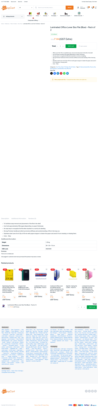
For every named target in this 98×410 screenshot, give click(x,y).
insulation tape (13, 337)
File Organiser (53, 68)
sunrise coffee (29, 343)
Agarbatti (44, 357)
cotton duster (92, 348)
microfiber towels (83, 348)
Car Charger (53, 329)
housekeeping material (80, 361)
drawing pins (21, 332)
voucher (18, 362)
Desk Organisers (15, 329)
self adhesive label (65, 356)
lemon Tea (44, 337)
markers (5, 345)
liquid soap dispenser (90, 359)
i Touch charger (62, 332)
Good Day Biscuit (36, 348)
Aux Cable (66, 329)
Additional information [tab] (18, 218)
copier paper (5, 350)
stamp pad (11, 336)
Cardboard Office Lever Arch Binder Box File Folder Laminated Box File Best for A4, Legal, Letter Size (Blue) (56, 289)
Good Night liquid (30, 354)
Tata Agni (40, 331)
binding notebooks (13, 356)
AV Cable (60, 329)
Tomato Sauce (29, 353)
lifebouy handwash (85, 354)
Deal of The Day (64, 67)
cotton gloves (85, 368)
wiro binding (13, 354)
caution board (90, 343)
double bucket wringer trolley (82, 336)
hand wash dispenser (86, 357)
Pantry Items (29, 329)
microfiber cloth (92, 347)
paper (21, 348)
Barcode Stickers (64, 359)
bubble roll (55, 363)
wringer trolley (92, 334)
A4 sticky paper (55, 355)
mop (80, 332)
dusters (12, 364)
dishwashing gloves (91, 364)
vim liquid (91, 337)
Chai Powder (40, 329)
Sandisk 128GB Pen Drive (56, 337)
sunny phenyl (93, 340)
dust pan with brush (82, 334)
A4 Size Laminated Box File (85, 67)
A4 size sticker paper (66, 355)
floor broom (78, 331)
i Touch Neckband (61, 336)
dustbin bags (82, 343)
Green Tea (28, 337)
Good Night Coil (43, 356)
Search (69, 7)
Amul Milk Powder (42, 345)
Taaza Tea (40, 340)
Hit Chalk (45, 353)
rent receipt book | (19, 359)
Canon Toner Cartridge (17, 370)
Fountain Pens (15, 343)
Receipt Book (20, 357)
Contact (26, 1)
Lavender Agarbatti (36, 361)
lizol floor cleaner (79, 342)
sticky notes (19, 334)
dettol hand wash (89, 356)
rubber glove (78, 365)
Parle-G (45, 348)
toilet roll (90, 353)
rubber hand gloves (86, 365)
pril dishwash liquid (87, 339)
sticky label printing (55, 356)
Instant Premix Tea (42, 336)
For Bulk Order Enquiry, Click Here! (89, 1)
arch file (16, 351)
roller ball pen (15, 342)
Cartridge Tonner (6, 370)
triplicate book (15, 361)
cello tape (63, 348)
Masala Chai (29, 334)
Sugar (35, 343)
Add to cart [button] (14, 297)
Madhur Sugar (41, 343)
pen (11, 340)
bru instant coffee (33, 342)
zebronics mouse (68, 339)
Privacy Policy (45, 405)
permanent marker (13, 345)
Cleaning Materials (91, 361)
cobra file (21, 351)
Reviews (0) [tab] (32, 218)
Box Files (20, 23)
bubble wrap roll (62, 361)
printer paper (12, 350)
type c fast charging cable (65, 331)
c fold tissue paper (84, 351)
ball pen (9, 342)
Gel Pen (21, 343)
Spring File (6, 353)
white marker (17, 347)
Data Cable (55, 331)
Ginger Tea (34, 336)
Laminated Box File (61, 68)
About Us (20, 1)
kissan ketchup (43, 351)
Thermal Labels (64, 358)
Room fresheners (79, 329)
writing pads (5, 354)
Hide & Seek (39, 350)
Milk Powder (33, 345)
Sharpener (20, 340)
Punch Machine (15, 331)
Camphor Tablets (36, 357)
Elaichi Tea (28, 339)
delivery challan (12, 357)
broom (86, 329)
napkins (91, 350)
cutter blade (5, 336)
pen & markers (11, 339)
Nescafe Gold (33, 340)
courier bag (69, 353)
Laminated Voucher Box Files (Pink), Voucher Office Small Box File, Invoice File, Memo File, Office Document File (88, 289)
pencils (15, 340)
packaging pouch (61, 353)
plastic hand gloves (87, 362)
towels (76, 348)
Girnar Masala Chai (38, 334)
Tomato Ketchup (34, 351)
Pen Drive (69, 336)
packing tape (57, 348)
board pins (6, 334)
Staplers (8, 331)
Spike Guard (60, 334)
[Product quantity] (60, 46)
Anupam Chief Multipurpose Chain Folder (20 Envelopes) (24, 288)
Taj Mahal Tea (43, 342)
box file (94, 67)
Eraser (4, 342)
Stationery (7, 23)
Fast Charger (53, 332)
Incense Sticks (30, 359)
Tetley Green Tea (36, 337)
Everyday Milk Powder (31, 347)
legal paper (20, 350)
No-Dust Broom (87, 331)
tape (19, 337)
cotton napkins (88, 345)
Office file (68, 68)
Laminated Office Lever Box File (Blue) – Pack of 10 (40, 288)
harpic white (88, 342)
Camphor (28, 357)
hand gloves (78, 362)
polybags (61, 352)
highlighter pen (14, 348)
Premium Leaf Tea (43, 332)
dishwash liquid (84, 337)
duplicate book (6, 361)
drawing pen (8, 343)
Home (2, 23)
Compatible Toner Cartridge (8, 372)
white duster (85, 350)
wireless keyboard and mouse (60, 340)
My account (13, 1)
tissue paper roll (83, 353)
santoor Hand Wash (79, 356)
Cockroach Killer (38, 353)
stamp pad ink (19, 336)
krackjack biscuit (30, 350)
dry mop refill (90, 332)
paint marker (9, 347)
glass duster (78, 350)
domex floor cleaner (84, 340)
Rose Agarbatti (39, 359)
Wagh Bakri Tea (33, 332)
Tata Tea (35, 331)
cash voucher (10, 362)
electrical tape (5, 337)
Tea (34, 329)
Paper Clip (14, 332)
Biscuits (40, 347)
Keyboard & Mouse (58, 339)
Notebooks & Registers (17, 353)
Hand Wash (93, 354)
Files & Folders (13, 23)
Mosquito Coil (33, 356)
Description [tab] (5, 218)
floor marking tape (65, 350)
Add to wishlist (83, 46)
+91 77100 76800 (5, 1)
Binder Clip (8, 332)
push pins (12, 334)
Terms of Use (37, 405)
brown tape (56, 350)
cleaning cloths (82, 347)
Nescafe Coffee (40, 339)
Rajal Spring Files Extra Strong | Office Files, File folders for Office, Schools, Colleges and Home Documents (8, 289)
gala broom (93, 329)
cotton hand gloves (88, 367)
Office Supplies (5, 329)
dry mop (84, 332)
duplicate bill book (7, 359)
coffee (33, 339)
